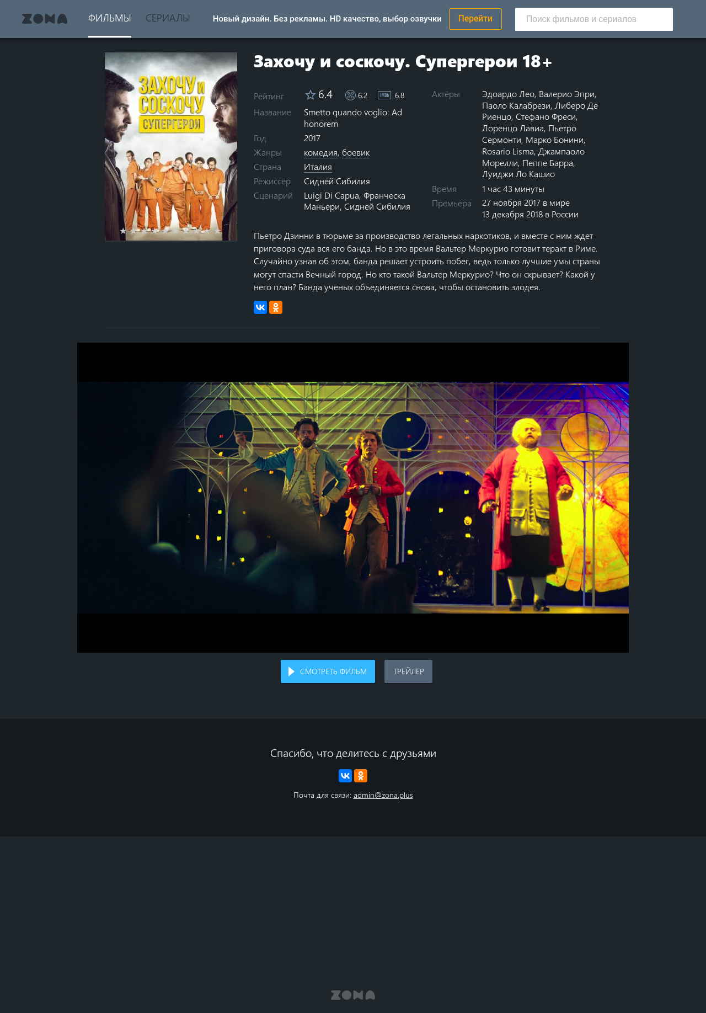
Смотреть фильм (333, 671)
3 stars (150, 231)
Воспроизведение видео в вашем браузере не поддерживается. (353, 498)
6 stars (181, 231)
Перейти (475, 19)
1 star (129, 231)
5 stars (171, 231)
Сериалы (168, 17)
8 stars (202, 231)
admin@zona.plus (383, 795)
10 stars (223, 231)
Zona (44, 19)
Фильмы (109, 17)
